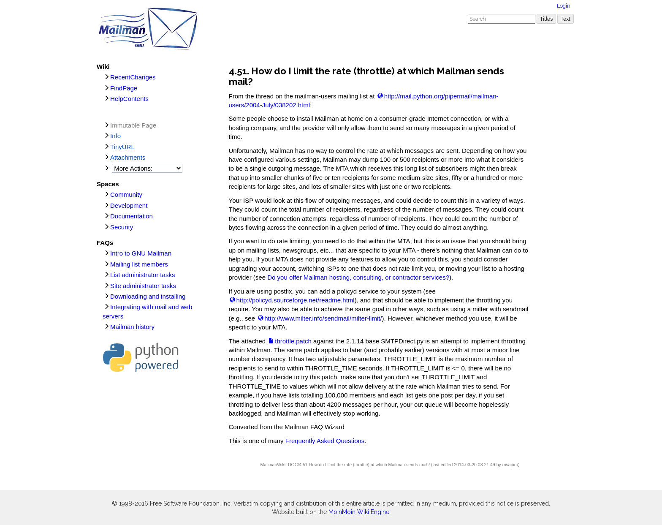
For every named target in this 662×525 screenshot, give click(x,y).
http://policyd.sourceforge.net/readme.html (295, 300)
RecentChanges (133, 77)
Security (121, 227)
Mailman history (132, 326)
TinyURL (122, 146)
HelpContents (129, 98)
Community (126, 194)
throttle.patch (293, 341)
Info (115, 135)
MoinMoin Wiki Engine (358, 512)
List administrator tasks (142, 274)
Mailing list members (139, 264)
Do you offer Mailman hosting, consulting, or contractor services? (358, 277)
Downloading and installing (147, 296)
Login (563, 6)
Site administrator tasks (143, 285)
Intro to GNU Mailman (140, 253)
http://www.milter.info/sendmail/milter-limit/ (323, 318)
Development (128, 205)
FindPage (123, 88)
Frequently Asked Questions (325, 440)
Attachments (127, 157)
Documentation (131, 216)
